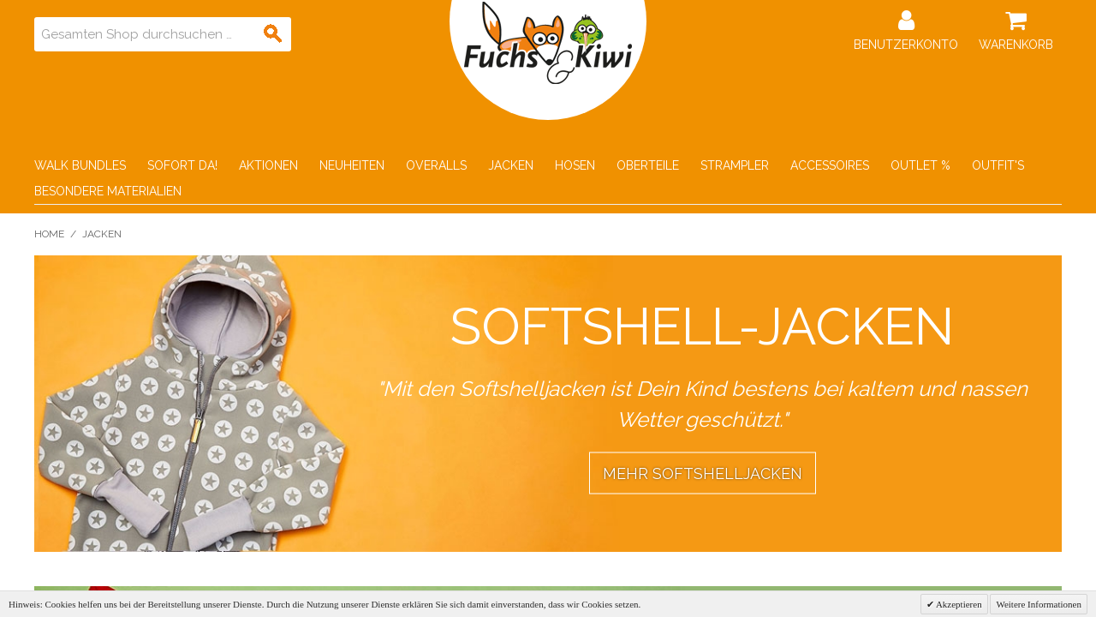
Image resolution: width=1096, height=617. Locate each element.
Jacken (510, 165)
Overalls (436, 165)
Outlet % (920, 165)
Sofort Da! (182, 165)
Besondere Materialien (108, 191)
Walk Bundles (80, 165)
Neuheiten (351, 165)
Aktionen (268, 165)
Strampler (734, 165)
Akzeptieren (958, 604)
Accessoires (829, 165)
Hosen (575, 165)
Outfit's (998, 165)
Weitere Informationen (1038, 604)
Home (49, 234)
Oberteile (647, 165)
